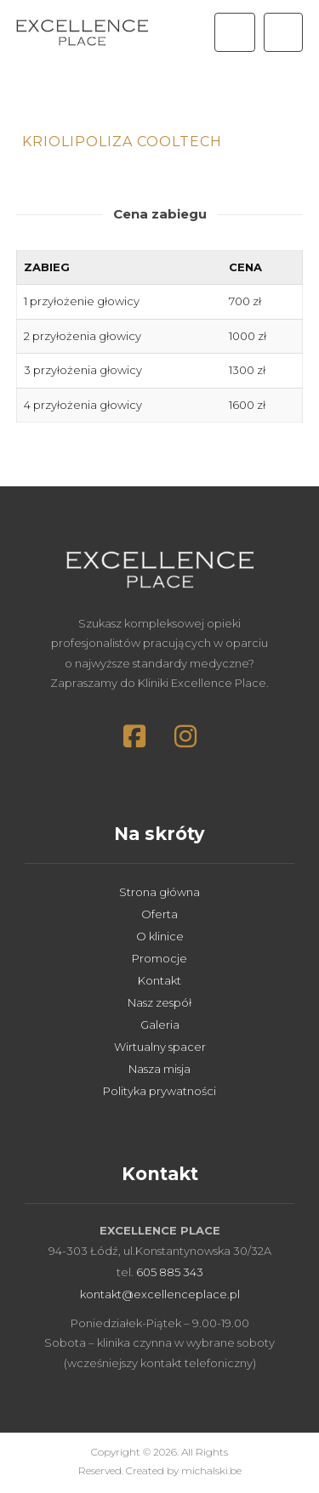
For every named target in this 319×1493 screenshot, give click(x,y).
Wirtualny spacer (160, 1046)
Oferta (159, 914)
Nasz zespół (159, 1002)
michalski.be (211, 1470)
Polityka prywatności (159, 1091)
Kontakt (159, 980)
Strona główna (159, 892)
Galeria (159, 1024)
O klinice (160, 936)
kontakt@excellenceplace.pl (160, 1294)
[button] (283, 32)
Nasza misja (159, 1069)
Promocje (159, 958)
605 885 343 (169, 1272)
